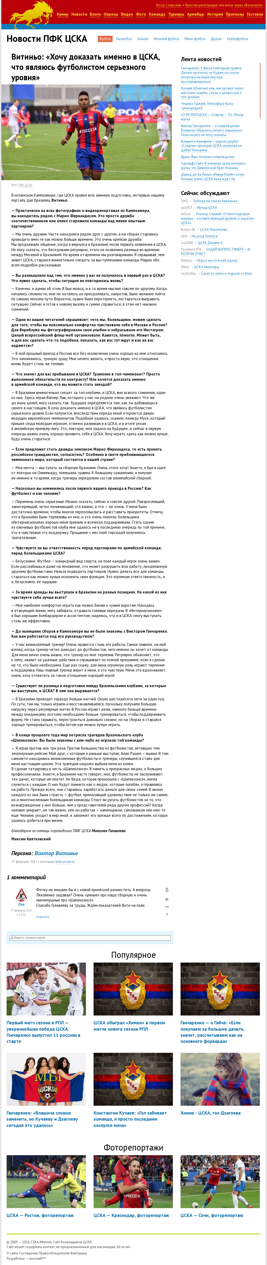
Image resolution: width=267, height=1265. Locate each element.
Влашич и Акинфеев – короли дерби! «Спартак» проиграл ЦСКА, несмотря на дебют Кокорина (211, 146)
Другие (216, 39)
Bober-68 (188, 229)
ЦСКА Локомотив (213, 229)
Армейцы (195, 14)
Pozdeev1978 (191, 249)
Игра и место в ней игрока (217, 260)
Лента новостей (201, 59)
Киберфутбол (237, 39)
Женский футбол (166, 39)
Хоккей (142, 39)
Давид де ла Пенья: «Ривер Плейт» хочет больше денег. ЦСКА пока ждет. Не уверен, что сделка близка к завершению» (213, 179)
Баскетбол (124, 39)
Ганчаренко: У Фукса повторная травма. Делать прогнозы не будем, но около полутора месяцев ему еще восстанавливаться (211, 75)
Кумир (62, 14)
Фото (141, 14)
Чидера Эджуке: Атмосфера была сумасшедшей (207, 105)
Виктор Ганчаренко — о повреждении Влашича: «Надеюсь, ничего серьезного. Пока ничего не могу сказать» (212, 130)
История (215, 14)
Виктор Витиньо (56, 853)
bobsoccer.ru (65, 861)
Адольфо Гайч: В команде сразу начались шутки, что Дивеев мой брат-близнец (213, 165)
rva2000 (187, 243)
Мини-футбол (195, 39)
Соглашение (28, 1253)
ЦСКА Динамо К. (211, 243)
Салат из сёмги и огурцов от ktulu (226, 273)
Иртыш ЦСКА (207, 207)
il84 (184, 236)
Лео (21, 904)
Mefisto (186, 260)
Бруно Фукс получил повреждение (207, 157)
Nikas (185, 267)
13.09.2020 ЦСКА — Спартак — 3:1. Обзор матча (212, 116)
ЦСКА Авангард (206, 267)
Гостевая (255, 14)
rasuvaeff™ (37, 1258)
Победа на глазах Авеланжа (215, 201)
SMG (184, 201)
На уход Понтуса (205, 236)
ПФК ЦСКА (25, 185)
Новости (79, 14)
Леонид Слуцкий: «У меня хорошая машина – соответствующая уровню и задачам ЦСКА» (217, 218)
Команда (157, 14)
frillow (186, 214)
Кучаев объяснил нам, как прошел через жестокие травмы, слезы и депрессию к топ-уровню (212, 92)
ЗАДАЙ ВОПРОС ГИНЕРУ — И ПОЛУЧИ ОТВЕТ (215, 251)
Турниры (176, 14)
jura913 (186, 207)
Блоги (95, 14)
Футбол (105, 39)
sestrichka (188, 273)
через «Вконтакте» (248, 5)
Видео (127, 14)
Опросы (111, 14)
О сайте (12, 1253)
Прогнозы (235, 14)
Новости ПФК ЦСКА (47, 38)
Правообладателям (54, 1253)
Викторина (79, 1253)
